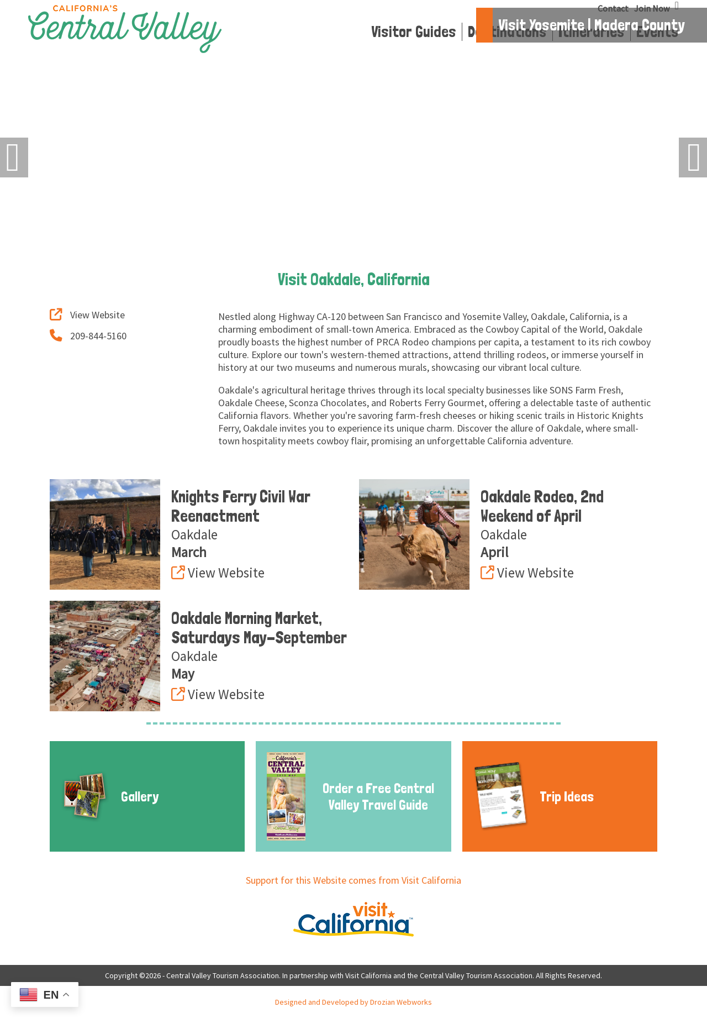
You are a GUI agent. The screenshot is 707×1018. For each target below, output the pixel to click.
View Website (87, 314)
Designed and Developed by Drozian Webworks (353, 1002)
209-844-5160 (88, 335)
